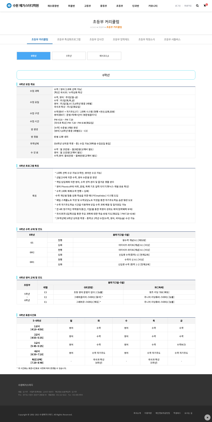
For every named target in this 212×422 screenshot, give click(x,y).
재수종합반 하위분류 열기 (61, 5)
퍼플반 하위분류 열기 (77, 5)
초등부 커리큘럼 (114, 27)
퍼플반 (71, 6)
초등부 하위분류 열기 (126, 5)
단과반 (135, 6)
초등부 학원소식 (146, 39)
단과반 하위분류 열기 (142, 5)
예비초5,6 (104, 55)
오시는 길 (188, 413)
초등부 (119, 6)
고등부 (87, 6)
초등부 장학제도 (121, 39)
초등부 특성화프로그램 (68, 39)
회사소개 (137, 413)
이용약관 (148, 413)
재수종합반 (53, 6)
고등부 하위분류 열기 (93, 5)
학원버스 (177, 413)
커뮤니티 (152, 6)
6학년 (33, 55)
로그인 (178, 5)
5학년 (69, 55)
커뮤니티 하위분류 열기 (160, 5)
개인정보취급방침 (162, 413)
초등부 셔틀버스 (172, 39)
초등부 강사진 (96, 39)
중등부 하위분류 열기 (109, 5)
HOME (93, 27)
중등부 (103, 6)
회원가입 (188, 5)
